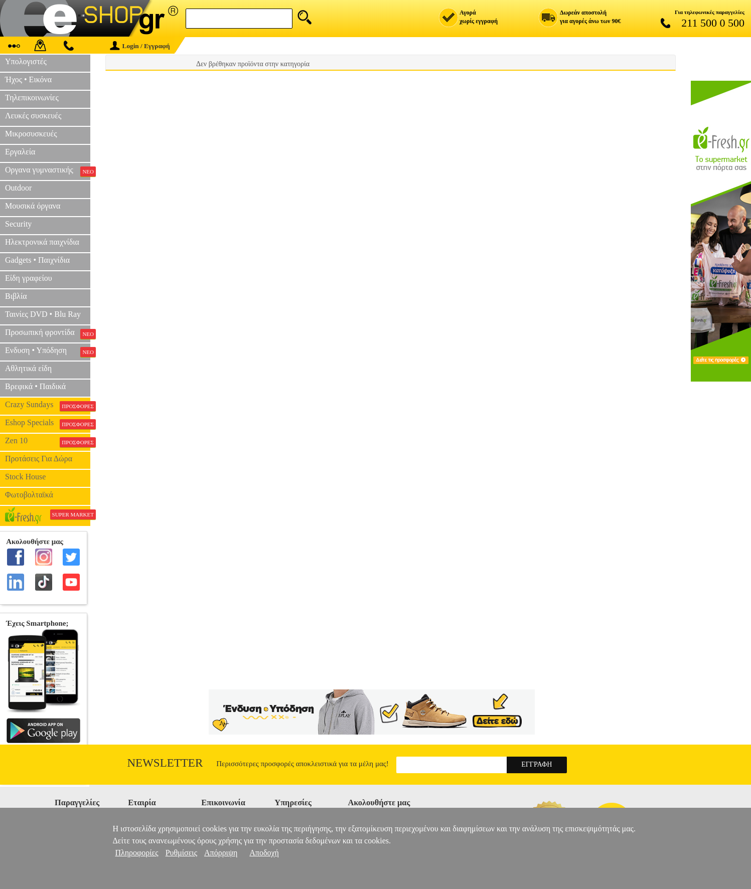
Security (18, 224)
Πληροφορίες (137, 852)
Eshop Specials (47, 423)
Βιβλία (16, 296)
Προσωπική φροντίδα (47, 333)
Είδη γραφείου (28, 278)
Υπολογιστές (26, 61)
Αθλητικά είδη (28, 368)
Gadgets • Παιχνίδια (37, 260)
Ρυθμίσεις (181, 852)
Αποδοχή (264, 852)
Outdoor (18, 188)
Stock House (25, 476)
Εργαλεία (20, 151)
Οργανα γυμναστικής (47, 170)
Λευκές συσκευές (33, 115)
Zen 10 (47, 441)
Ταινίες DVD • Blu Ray (43, 314)
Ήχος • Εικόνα (28, 79)
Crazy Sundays (47, 405)
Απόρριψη (220, 852)
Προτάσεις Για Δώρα (38, 458)
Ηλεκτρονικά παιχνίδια (42, 242)
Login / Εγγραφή (140, 46)
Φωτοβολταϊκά (29, 494)
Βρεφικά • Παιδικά (35, 386)
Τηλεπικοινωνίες (32, 97)
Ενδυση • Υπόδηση (47, 351)
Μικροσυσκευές (31, 133)
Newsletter (165, 763)
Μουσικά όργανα (32, 206)
